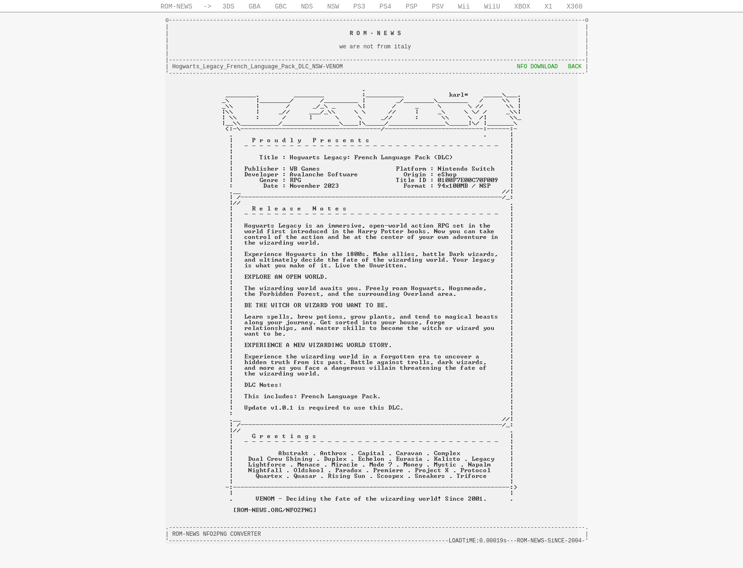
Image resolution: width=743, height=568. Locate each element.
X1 (548, 6)
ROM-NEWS (176, 6)
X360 (575, 6)
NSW (333, 6)
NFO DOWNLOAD (537, 67)
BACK (575, 67)
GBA (255, 6)
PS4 (385, 6)
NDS (307, 6)
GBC (281, 6)
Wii (464, 6)
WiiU (492, 6)
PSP (411, 6)
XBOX (522, 6)
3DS (229, 6)
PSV (438, 6)
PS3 (359, 6)
